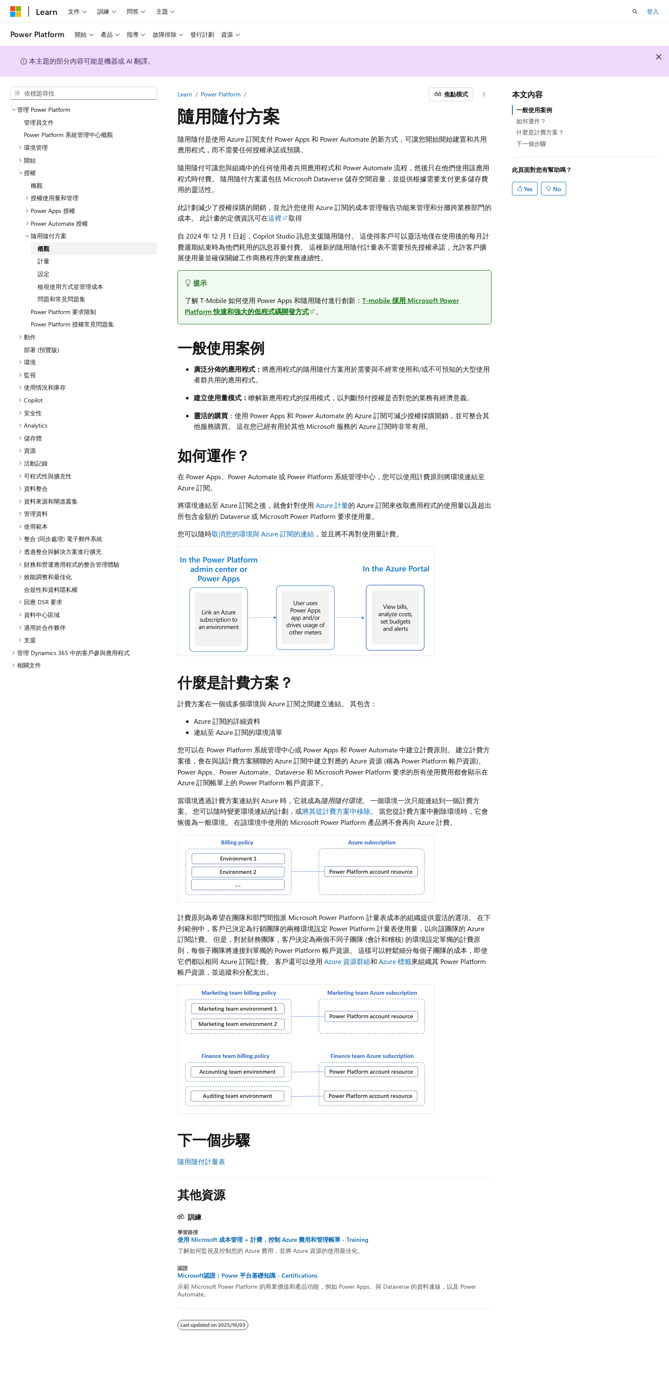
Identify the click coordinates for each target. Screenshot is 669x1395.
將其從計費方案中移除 (336, 811)
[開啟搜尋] (634, 11)
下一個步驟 (531, 144)
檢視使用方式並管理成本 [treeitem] (70, 286)
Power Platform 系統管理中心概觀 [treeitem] (68, 135)
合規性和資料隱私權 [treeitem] (51, 589)
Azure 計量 (332, 505)
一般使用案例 (534, 110)
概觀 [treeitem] (37, 185)
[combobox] (83, 93)
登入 (653, 11)
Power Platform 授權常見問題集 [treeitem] (72, 324)
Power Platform (221, 94)
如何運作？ (531, 121)
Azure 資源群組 (347, 961)
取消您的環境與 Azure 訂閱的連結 (263, 533)
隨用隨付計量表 (201, 1161)
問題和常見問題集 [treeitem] (61, 299)
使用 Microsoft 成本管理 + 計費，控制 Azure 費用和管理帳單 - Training (272, 1240)
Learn (184, 94)
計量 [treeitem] (43, 261)
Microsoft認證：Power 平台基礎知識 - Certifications (247, 1275)
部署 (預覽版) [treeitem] (41, 350)
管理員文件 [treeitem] (39, 122)
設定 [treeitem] (43, 274)
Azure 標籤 (395, 961)
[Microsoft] (15, 11)
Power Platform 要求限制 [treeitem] (63, 312)
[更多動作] (484, 94)
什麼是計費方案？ (540, 132)
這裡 (275, 217)
